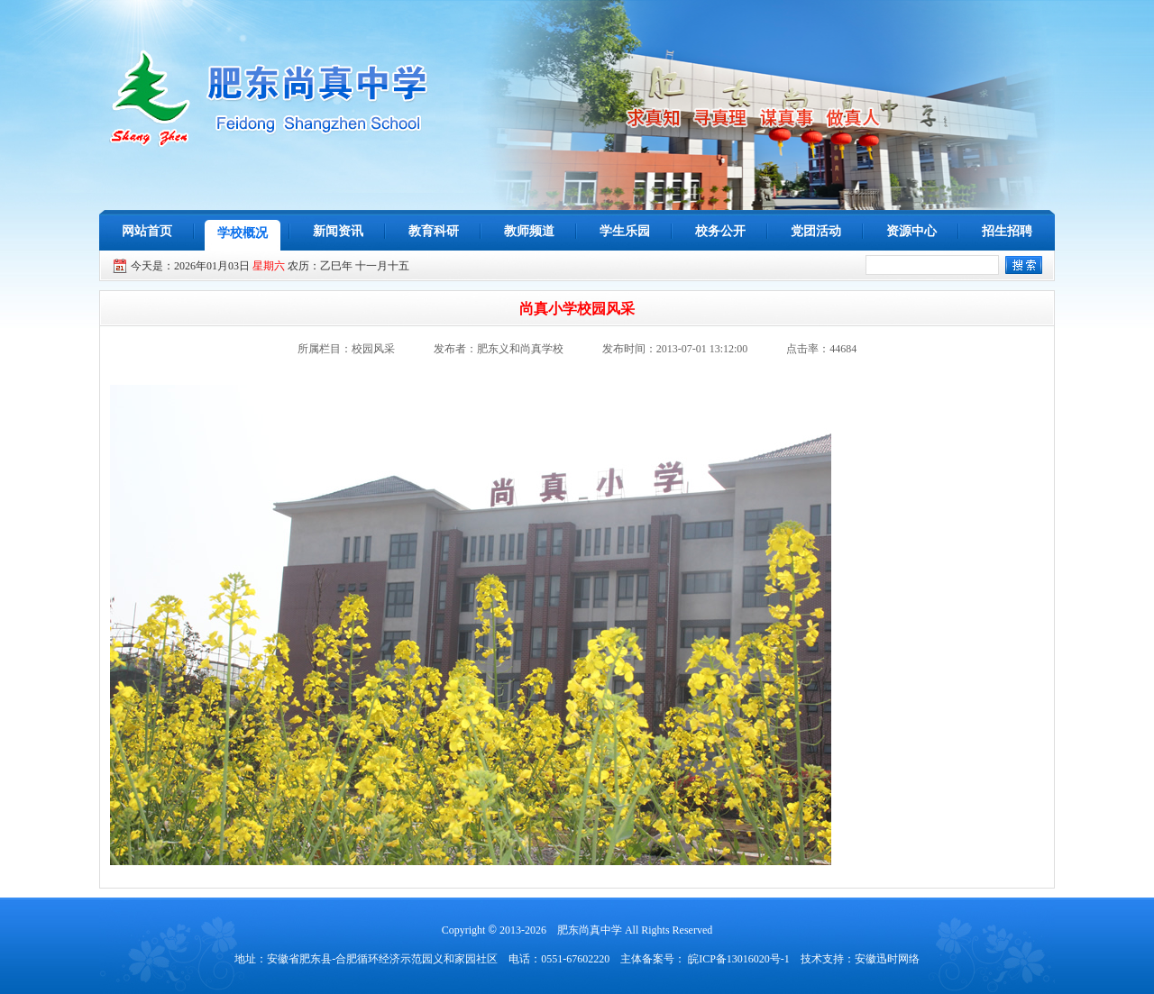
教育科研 (433, 231)
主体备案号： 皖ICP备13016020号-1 (705, 959)
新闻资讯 (338, 231)
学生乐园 (625, 231)
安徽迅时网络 (887, 959)
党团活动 (816, 231)
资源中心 (911, 231)
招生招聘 (1007, 231)
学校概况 (242, 233)
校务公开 (720, 231)
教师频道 (529, 231)
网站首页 (147, 231)
